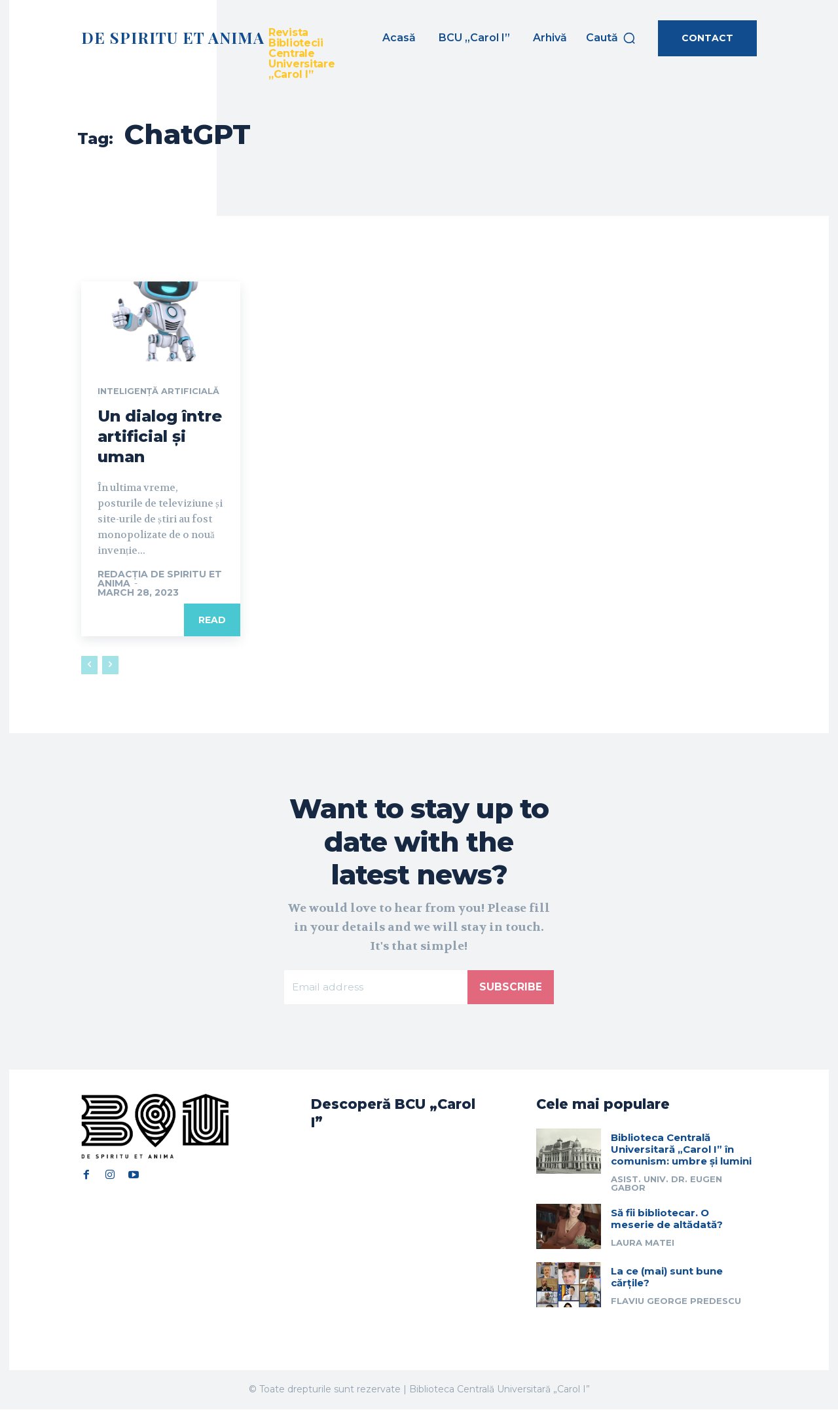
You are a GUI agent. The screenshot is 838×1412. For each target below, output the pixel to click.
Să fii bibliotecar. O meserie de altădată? (667, 1221)
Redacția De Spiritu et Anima (160, 579)
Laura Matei (642, 1245)
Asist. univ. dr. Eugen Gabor (666, 1185)
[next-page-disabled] (110, 666)
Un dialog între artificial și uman (160, 437)
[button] (611, 38)
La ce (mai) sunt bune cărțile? (667, 1279)
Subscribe (510, 988)
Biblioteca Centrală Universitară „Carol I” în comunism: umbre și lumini (681, 1152)
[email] (376, 988)
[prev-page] (89, 666)
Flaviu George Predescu (676, 1303)
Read (212, 620)
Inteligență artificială (162, 392)
